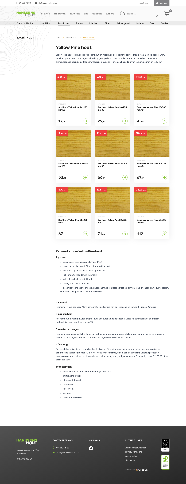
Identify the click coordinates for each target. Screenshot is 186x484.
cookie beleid (131, 456)
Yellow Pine (89, 38)
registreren (143, 3)
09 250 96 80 (24, 3)
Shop (107, 23)
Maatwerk (45, 14)
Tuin (152, 23)
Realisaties (97, 14)
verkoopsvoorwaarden (135, 448)
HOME (58, 38)
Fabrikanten (60, 14)
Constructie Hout (25, 23)
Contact (165, 23)
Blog (86, 14)
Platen (79, 23)
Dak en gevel (123, 23)
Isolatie (140, 23)
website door (136, 470)
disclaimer (130, 460)
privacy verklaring (133, 452)
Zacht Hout (64, 23)
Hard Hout (46, 23)
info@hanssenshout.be (46, 3)
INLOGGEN (161, 3)
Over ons (110, 14)
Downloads (74, 14)
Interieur (93, 23)
